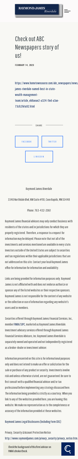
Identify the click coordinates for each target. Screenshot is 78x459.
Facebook (27, 141)
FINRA (16, 324)
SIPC (22, 324)
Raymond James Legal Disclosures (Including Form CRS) (33, 421)
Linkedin (39, 156)
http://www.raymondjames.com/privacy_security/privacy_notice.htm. (41, 438)
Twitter (52, 141)
